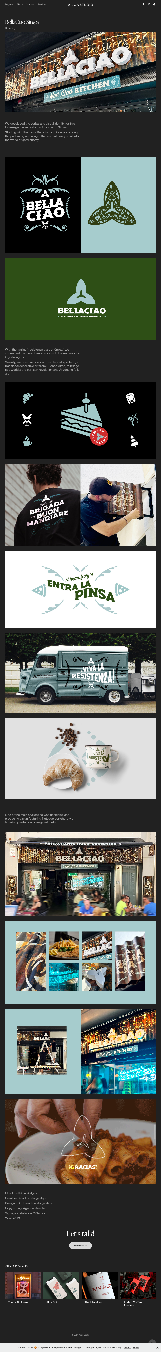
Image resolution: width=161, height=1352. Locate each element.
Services (42, 4)
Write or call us (80, 1245)
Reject (136, 1347)
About (20, 4)
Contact (30, 4)
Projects (9, 4)
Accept (127, 1347)
